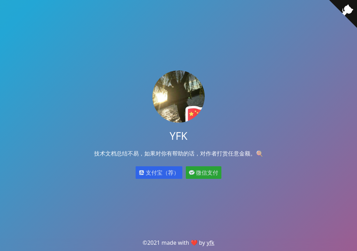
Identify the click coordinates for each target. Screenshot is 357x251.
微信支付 (203, 172)
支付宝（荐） (159, 172)
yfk (210, 242)
